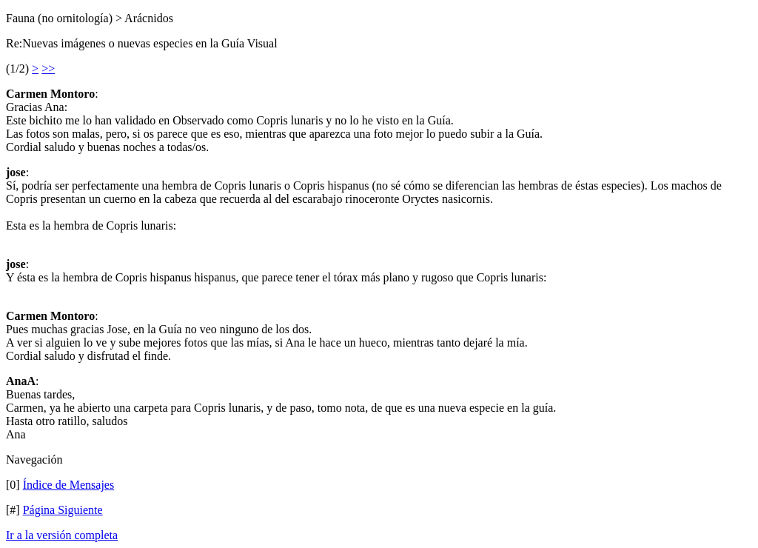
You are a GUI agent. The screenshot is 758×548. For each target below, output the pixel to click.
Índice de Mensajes (69, 484)
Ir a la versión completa (62, 535)
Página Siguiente (63, 510)
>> (48, 68)
